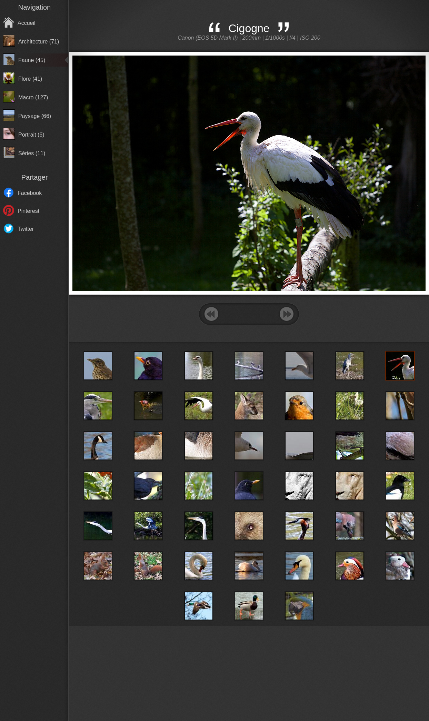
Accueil (27, 23)
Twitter (26, 229)
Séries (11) (31, 153)
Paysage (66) (34, 116)
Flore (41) (30, 79)
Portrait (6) (31, 135)
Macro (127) (33, 97)
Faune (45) (31, 60)
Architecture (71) (38, 42)
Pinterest (28, 211)
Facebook (30, 193)
